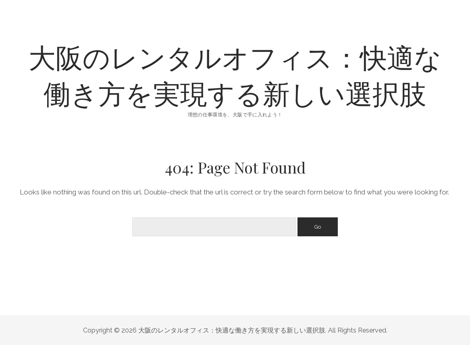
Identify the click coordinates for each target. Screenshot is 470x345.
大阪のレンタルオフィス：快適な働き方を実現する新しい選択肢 (235, 75)
